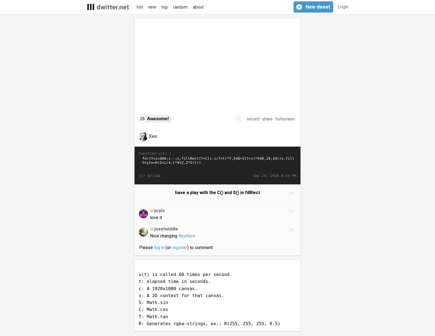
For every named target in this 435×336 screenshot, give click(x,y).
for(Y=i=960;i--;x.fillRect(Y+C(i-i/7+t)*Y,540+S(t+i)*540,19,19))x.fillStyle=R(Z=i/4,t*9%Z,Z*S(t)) (217, 164)
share (267, 119)
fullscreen (285, 119)
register (179, 247)
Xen (153, 136)
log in (159, 247)
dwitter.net (113, 7)
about (198, 7)
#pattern (186, 236)
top (164, 7)
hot (140, 7)
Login (343, 6)
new (152, 7)
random (180, 7)
